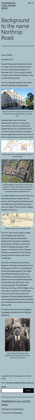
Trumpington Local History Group (8, 5)
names (25, 85)
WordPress (18, 413)
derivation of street (16, 85)
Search (3, 387)
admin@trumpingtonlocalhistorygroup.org (20, 383)
